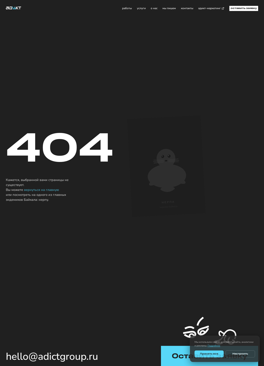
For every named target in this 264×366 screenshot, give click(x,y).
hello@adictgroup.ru (52, 357)
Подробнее (214, 347)
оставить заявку (244, 8)
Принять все (209, 355)
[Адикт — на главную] (13, 8)
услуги (141, 8)
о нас (154, 8)
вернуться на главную (41, 190)
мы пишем (169, 8)
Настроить (240, 355)
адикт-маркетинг (211, 8)
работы (127, 8)
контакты (187, 8)
